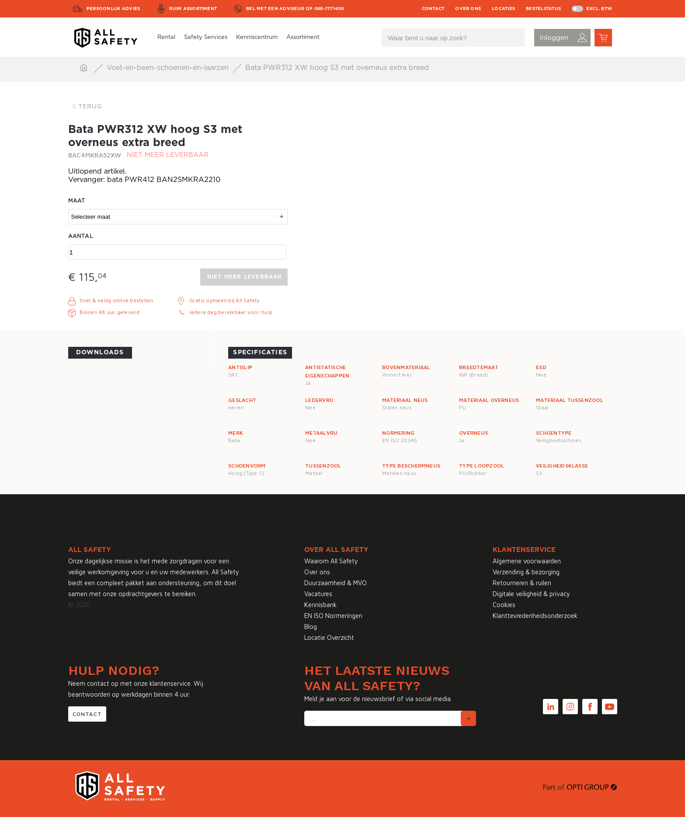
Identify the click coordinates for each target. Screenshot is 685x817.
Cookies (504, 604)
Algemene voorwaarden (527, 561)
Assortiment (303, 37)
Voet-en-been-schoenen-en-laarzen (169, 67)
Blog (310, 626)
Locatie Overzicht (329, 637)
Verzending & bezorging (526, 572)
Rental (166, 37)
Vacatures (318, 593)
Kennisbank (320, 604)
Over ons (468, 9)
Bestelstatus (543, 9)
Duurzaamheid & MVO (335, 583)
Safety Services (205, 37)
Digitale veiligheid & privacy (531, 593)
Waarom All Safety (331, 561)
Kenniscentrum (257, 37)
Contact (433, 9)
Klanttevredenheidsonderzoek (535, 615)
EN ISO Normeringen (333, 615)
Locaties (503, 9)
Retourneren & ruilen (522, 583)
